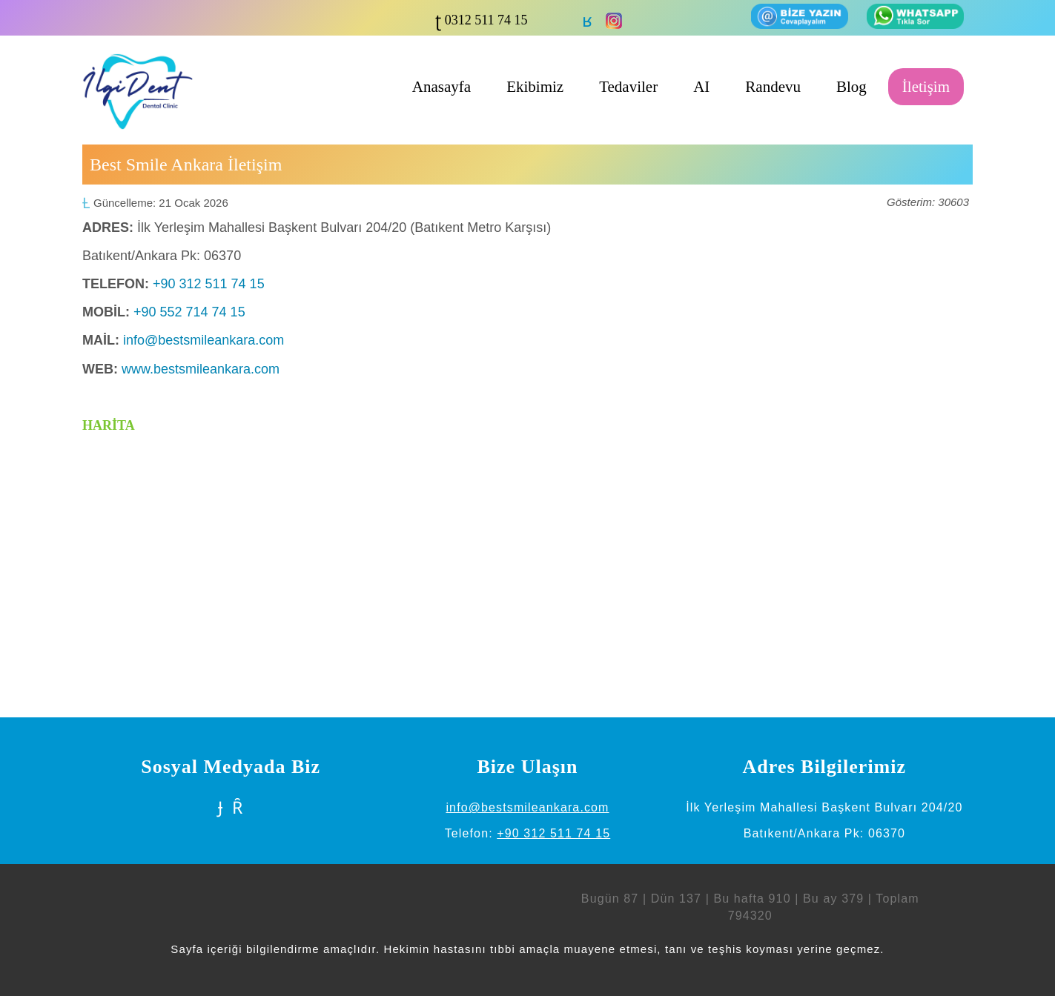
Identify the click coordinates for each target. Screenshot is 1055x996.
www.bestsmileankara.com (201, 369)
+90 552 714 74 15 (189, 312)
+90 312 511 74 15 (209, 283)
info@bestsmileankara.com (203, 340)
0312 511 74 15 (484, 20)
